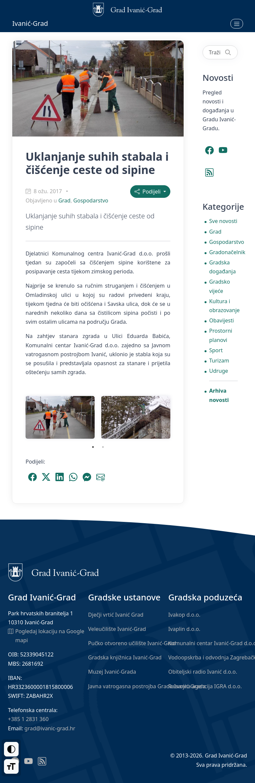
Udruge (218, 370)
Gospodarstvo (90, 200)
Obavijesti (221, 320)
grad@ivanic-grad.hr (50, 728)
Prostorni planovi (220, 335)
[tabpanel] (60, 417)
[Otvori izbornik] (236, 23)
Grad (64, 200)
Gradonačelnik (223, 252)
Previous (17, 417)
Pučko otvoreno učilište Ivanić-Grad (132, 643)
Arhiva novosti (219, 395)
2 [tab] (103, 447)
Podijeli (148, 191)
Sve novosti (223, 221)
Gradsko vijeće (219, 286)
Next (178, 417)
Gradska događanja (222, 267)
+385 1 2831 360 (28, 719)
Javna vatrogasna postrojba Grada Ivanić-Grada (147, 686)
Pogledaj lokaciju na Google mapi (46, 635)
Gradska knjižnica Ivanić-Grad (124, 657)
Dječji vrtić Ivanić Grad (115, 614)
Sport (216, 350)
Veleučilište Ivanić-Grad (117, 629)
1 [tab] (93, 447)
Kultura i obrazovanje (223, 306)
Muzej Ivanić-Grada (112, 671)
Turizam (219, 360)
